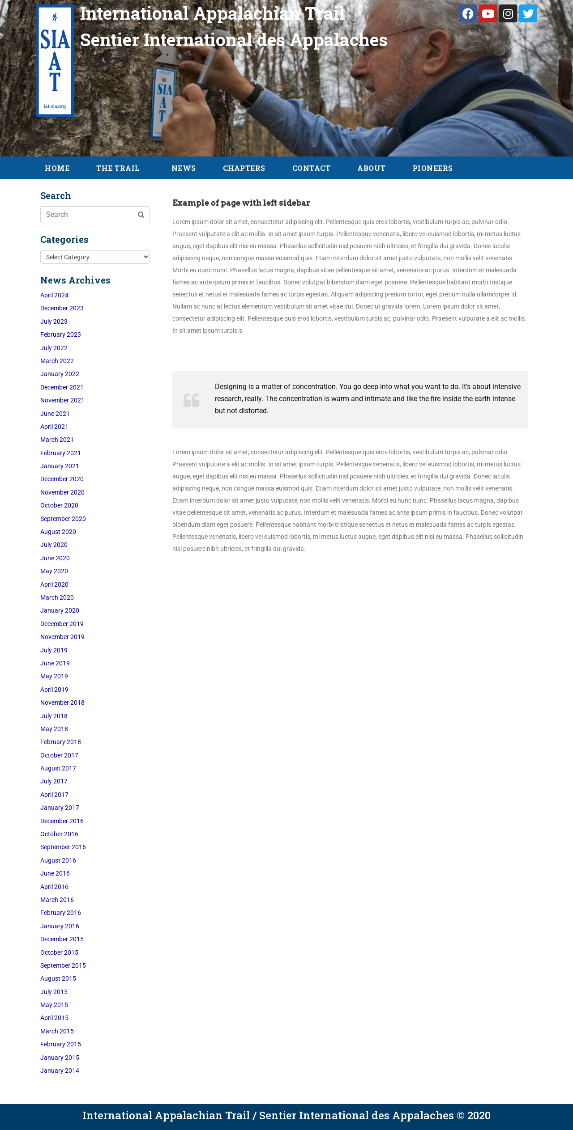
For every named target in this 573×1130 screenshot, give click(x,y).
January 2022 (59, 373)
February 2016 (60, 912)
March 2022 (57, 360)
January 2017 (59, 807)
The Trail (118, 168)
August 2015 (58, 978)
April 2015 (54, 1017)
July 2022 (54, 347)
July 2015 (54, 991)
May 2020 (54, 571)
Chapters (244, 168)
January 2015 (59, 1057)
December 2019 (62, 623)
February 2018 (60, 741)
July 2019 (54, 650)
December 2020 (62, 478)
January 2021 (59, 466)
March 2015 (57, 1031)
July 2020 (54, 544)
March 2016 (57, 899)
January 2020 (59, 610)
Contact (311, 168)
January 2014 (59, 1070)
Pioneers (433, 168)
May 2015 (54, 1004)
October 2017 (59, 755)
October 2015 (59, 952)
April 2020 (54, 584)
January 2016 (59, 926)
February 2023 (60, 334)
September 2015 (63, 965)
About (371, 168)
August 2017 (58, 768)
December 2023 (62, 308)
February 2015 (60, 1044)
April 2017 (54, 794)
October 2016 (59, 834)
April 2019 (54, 689)
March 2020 (57, 597)
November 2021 (62, 400)
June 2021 (55, 413)
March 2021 (57, 439)
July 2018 (54, 715)
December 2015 (62, 939)
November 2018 (62, 702)
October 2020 (59, 505)
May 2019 (54, 676)
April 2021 (54, 426)
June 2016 (55, 873)
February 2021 (60, 453)
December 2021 (62, 387)
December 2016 (62, 821)
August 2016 (58, 860)
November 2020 (62, 492)
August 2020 (58, 531)
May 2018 (54, 728)
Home (57, 168)
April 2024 (54, 295)
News (183, 168)
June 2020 (55, 558)
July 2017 (54, 781)
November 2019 (62, 636)
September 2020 (63, 518)
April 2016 (54, 886)
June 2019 (55, 663)
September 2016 (63, 847)
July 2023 (54, 321)
